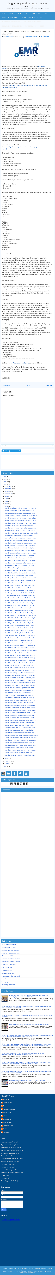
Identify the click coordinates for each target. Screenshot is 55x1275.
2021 (5, 767)
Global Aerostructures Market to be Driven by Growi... (20, 643)
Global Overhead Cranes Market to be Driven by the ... (20, 653)
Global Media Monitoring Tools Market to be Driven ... (20, 745)
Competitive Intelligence (32, 18)
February (7, 761)
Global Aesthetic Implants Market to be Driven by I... (20, 630)
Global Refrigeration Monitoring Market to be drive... (20, 702)
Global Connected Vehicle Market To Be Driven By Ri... (20, 545)
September (8, 494)
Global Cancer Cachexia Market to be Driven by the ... (20, 722)
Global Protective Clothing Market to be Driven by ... (20, 747)
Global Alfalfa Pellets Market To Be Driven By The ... (19, 693)
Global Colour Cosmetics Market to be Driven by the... (20, 603)
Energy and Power (7, 967)
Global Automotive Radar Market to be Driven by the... (20, 680)
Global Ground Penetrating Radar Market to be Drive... (20, 740)
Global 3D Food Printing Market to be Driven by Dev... (20, 707)
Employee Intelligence (32, 22)
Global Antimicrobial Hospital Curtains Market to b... (20, 715)
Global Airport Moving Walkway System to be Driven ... (20, 568)
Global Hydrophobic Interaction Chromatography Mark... (21, 737)
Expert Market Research (10, 1109)
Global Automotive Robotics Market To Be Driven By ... (20, 658)
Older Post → (49, 385)
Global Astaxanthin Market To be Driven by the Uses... (20, 530)
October (7, 491)
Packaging (5, 982)
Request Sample (30, 26)
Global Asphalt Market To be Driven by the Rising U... (20, 535)
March (7, 758)
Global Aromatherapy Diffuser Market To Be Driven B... (20, 508)
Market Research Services (11, 22)
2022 (5, 484)
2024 (5, 479)
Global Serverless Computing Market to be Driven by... (20, 563)
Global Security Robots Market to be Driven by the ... (20, 663)
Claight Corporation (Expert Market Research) (27, 5)
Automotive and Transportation (11, 953)
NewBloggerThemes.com (27, 1272)
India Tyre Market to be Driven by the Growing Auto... (20, 695)
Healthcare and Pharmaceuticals (11, 976)
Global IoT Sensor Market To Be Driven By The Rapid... (20, 727)
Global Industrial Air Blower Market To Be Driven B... (20, 638)
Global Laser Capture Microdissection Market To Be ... (20, 710)
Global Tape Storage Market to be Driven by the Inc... (20, 742)
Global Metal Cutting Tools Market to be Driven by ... (20, 673)
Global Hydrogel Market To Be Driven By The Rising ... (20, 665)
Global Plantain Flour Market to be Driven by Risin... (19, 610)
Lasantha (29, 1271)
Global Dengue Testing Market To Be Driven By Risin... (20, 548)
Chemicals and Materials (9, 956)
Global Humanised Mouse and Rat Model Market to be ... (21, 735)
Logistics (4, 979)
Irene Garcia (9, 36)
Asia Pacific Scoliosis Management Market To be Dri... (20, 538)
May (6, 504)
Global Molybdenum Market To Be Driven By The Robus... (21, 593)
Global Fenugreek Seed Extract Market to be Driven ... (20, 640)
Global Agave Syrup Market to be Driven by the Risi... (20, 623)
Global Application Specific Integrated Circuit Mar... (19, 558)
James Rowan (7, 1119)
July (6, 498)
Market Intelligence (39, 14)
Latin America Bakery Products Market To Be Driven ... (20, 595)
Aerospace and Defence (31, 36)
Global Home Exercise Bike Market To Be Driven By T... (20, 598)
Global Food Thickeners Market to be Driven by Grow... (20, 583)
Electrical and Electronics (9, 964)
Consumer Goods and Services (11, 961)
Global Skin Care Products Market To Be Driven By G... (20, 670)
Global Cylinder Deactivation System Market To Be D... (20, 687)
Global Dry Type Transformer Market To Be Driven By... (20, 655)
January (7, 763)
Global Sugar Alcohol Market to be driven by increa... (20, 605)
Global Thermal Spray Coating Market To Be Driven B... (20, 660)
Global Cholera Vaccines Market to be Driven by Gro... (20, 585)
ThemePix (12, 1271)
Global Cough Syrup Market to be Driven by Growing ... (20, 755)
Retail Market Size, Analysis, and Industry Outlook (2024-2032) (27, 1080)
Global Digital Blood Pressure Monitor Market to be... (20, 580)
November (8, 489)
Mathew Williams (8, 1125)
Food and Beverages (8, 973)
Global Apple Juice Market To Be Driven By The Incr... (20, 550)
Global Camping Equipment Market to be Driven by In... (20, 520)
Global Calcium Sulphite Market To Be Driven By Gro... (20, 543)
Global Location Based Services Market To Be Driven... (20, 600)
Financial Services (7, 970)
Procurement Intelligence (12, 26)
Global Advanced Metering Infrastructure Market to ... (20, 648)
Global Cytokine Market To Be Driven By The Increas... (20, 523)
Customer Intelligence (10, 18)
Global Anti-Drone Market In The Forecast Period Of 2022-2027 (26, 33)
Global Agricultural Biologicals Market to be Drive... (19, 565)
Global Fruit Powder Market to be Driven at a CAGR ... (20, 717)
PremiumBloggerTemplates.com (42, 1271)
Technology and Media (8, 984)
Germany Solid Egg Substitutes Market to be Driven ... (20, 560)
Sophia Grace (7, 1129)
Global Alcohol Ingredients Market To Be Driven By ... (20, 697)
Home (3, 14)
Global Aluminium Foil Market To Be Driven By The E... (20, 553)
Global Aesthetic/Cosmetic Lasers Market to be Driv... (20, 720)
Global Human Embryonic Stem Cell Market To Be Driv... (21, 615)
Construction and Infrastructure (11, 959)
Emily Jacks (6, 1106)
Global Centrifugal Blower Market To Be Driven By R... (20, 575)
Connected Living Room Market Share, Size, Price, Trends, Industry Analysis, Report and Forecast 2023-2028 (28, 996)
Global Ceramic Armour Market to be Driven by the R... (20, 677)
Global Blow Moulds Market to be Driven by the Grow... (20, 608)
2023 (5, 482)
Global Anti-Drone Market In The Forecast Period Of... (20, 685)
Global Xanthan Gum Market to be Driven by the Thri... (20, 675)
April (6, 506)
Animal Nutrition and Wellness (10, 950)
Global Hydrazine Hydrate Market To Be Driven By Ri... (20, 590)
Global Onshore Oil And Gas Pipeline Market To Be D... (20, 573)
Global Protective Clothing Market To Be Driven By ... (20, 633)
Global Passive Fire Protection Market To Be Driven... (20, 555)
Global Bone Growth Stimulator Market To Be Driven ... (20, 528)
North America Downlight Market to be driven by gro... (20, 645)
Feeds (42, 26)
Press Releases (23, 14)
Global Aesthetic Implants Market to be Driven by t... (20, 732)
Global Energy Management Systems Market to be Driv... (21, 650)
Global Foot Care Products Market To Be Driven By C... (20, 618)
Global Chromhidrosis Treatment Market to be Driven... (20, 683)
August (7, 496)
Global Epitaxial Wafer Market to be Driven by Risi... (19, 752)
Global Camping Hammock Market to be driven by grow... (21, 515)
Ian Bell (5, 1116)
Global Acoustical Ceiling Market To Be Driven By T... (20, 700)
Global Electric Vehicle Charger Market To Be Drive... (20, 668)
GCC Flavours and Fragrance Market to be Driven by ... (20, 518)
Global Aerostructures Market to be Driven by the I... (19, 730)
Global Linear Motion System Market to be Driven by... (20, 540)
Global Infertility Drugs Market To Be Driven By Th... (19, 690)
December (8, 486)
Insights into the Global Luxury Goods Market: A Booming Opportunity (29, 1024)
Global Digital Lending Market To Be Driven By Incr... (20, 513)
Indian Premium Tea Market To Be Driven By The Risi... (20, 635)
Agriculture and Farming (9, 947)
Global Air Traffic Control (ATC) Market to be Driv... (19, 525)
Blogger (50, 1268)
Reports (12, 14)
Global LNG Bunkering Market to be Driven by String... (20, 750)
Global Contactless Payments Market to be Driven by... (20, 705)
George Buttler (7, 1112)
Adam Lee (6, 1099)
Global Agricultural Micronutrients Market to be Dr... (19, 725)
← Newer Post (6, 385)
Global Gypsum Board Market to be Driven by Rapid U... (21, 625)
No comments (45, 36)
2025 (5, 477)
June (6, 501)
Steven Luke (6, 1132)
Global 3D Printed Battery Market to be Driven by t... (19, 613)
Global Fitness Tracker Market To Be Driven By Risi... (20, 628)
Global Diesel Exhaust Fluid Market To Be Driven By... (20, 510)
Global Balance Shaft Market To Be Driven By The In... (20, 570)
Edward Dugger (7, 1102)
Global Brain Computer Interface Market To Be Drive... (20, 588)
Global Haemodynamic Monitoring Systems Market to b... (21, 533)
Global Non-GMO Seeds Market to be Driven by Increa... (21, 712)
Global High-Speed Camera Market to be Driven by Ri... (20, 578)
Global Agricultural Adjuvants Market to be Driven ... (20, 620)
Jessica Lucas (7, 1122)
